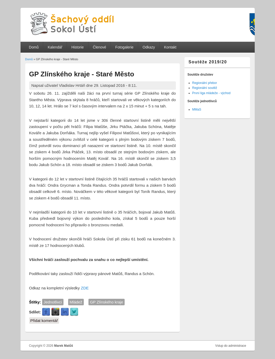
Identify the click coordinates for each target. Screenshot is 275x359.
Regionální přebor (204, 83)
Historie (77, 47)
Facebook (46, 312)
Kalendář (55, 47)
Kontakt (170, 47)
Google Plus (55, 312)
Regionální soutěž (204, 88)
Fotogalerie (124, 47)
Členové (99, 47)
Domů (34, 47)
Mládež (76, 302)
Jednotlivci (53, 302)
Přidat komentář (44, 320)
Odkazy (149, 47)
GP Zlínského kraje (106, 302)
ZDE (85, 288)
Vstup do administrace (230, 346)
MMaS (196, 109)
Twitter (74, 312)
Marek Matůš (63, 346)
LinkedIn (65, 312)
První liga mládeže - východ (211, 93)
